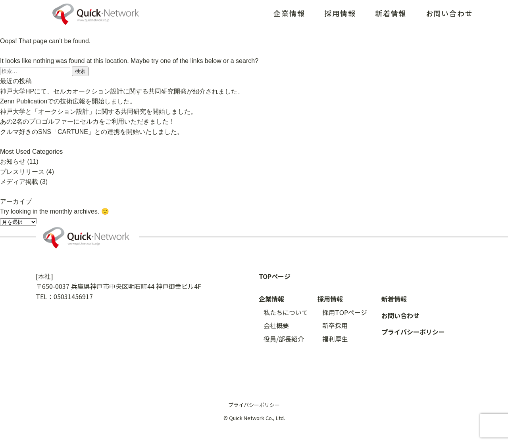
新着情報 (390, 13)
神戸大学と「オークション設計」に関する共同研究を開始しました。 (98, 111)
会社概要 (276, 325)
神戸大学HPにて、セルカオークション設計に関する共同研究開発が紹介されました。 (122, 91)
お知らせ (12, 161)
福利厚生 (335, 339)
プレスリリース (22, 171)
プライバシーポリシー (413, 331)
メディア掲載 (19, 181)
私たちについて (286, 312)
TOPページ (275, 276)
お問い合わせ (449, 13)
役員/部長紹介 (284, 339)
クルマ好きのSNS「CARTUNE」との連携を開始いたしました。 (91, 131)
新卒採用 (335, 325)
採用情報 (340, 13)
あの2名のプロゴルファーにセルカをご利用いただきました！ (87, 121)
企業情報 (289, 13)
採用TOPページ (344, 312)
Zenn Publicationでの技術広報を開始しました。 (68, 101)
